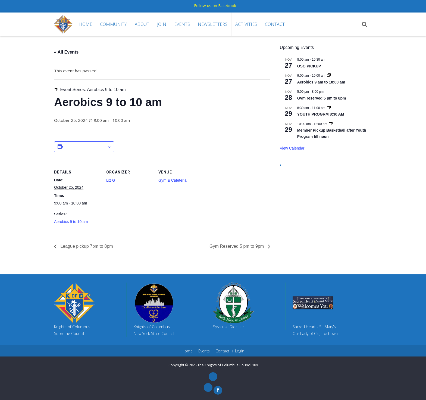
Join (161, 24)
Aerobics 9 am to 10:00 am (321, 82)
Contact (275, 24)
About (142, 24)
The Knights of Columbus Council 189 (228, 364)
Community (113, 24)
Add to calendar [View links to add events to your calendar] (85, 147)
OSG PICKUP (309, 66)
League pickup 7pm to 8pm (86, 246)
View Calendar (292, 148)
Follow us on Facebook (215, 5)
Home (85, 24)
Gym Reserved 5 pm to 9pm (237, 246)
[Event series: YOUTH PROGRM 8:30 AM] (329, 108)
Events (182, 24)
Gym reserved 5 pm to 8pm (321, 98)
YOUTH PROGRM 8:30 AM (320, 114)
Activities (246, 24)
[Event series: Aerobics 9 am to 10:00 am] (329, 75)
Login (239, 351)
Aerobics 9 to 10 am (71, 221)
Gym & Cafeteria (172, 180)
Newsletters (212, 24)
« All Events (66, 52)
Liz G (110, 180)
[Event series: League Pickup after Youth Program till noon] (331, 124)
